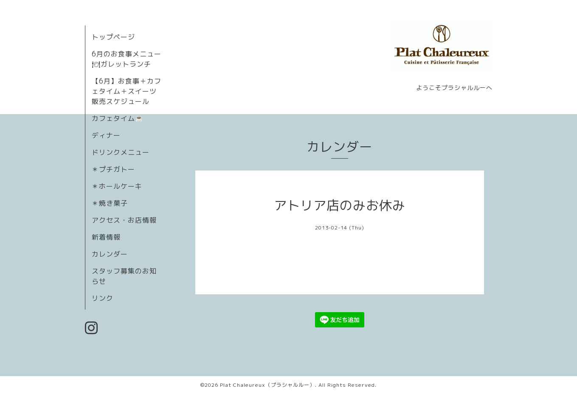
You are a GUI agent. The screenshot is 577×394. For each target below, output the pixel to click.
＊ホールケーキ (117, 186)
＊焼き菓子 (110, 203)
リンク (102, 298)
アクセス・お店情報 (124, 220)
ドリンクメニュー (120, 152)
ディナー (106, 135)
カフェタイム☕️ (118, 118)
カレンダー (110, 254)
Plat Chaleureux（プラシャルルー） (267, 384)
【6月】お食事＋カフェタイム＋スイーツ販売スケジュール (126, 91)
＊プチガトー (113, 169)
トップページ (113, 37)
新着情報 (106, 237)
